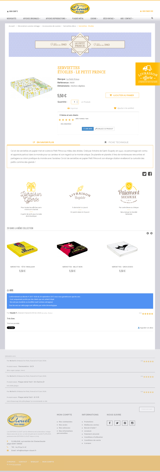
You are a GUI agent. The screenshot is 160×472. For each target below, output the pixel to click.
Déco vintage (108, 18)
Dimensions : (64, 86)
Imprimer (74, 108)
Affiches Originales (31, 18)
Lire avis (87, 128)
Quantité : (62, 102)
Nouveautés (11, 18)
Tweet (144, 174)
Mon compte (13, 11)
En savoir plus (43, 142)
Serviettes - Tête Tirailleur (22, 266)
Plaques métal (78, 18)
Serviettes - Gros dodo (122, 266)
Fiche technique (116, 142)
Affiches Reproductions (55, 18)
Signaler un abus (145, 327)
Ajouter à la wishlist (125, 108)
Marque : (62, 79)
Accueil (11, 26)
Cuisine (93, 18)
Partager (150, 174)
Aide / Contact (126, 18)
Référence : (64, 82)
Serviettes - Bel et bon (72, 266)
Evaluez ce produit (104, 128)
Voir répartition (66, 123)
